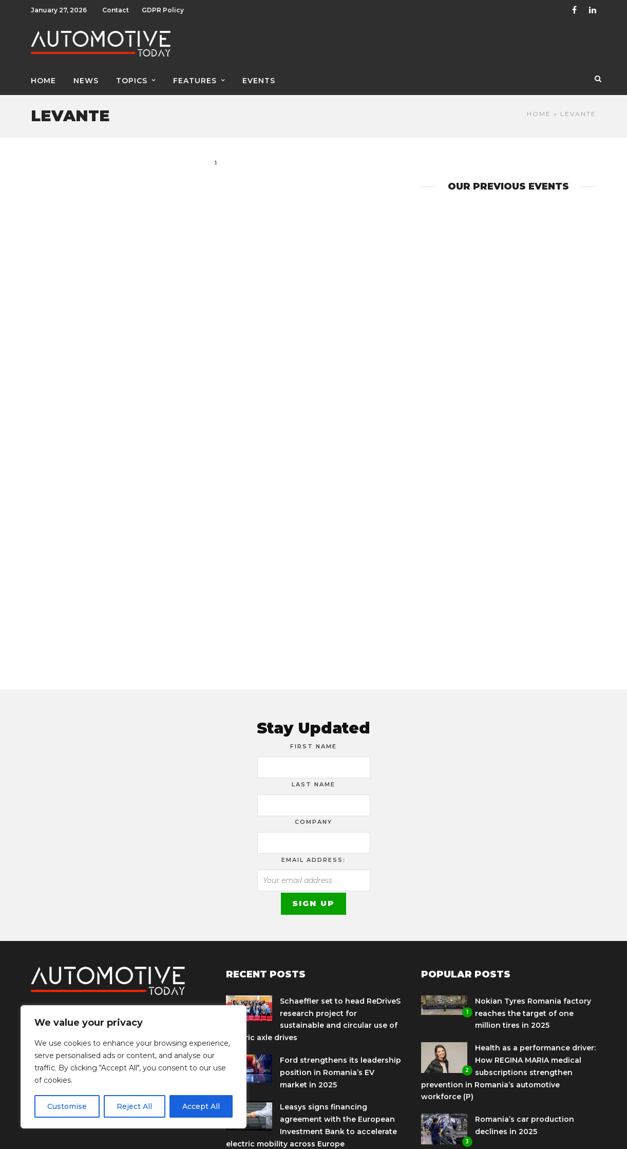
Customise (67, 1106)
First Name (313, 746)
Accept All (201, 1106)
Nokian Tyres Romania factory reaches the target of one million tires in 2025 (533, 1013)
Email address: (313, 859)
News (86, 80)
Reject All (134, 1106)
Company (313, 821)
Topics (131, 80)
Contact (115, 10)
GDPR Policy (163, 10)
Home (43, 80)
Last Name (313, 784)
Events (258, 80)
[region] (133, 1066)
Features (195, 80)
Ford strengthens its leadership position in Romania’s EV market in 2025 (340, 1072)
